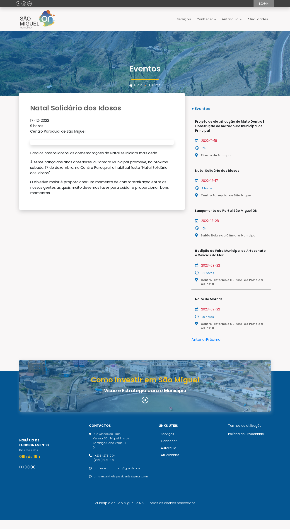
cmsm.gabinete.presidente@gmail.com (121, 481)
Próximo (213, 339)
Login (263, 3)
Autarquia (230, 19)
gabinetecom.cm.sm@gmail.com (117, 472)
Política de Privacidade (246, 438)
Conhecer (204, 19)
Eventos (155, 85)
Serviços (184, 19)
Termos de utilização (244, 430)
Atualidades (257, 19)
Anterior (198, 339)
